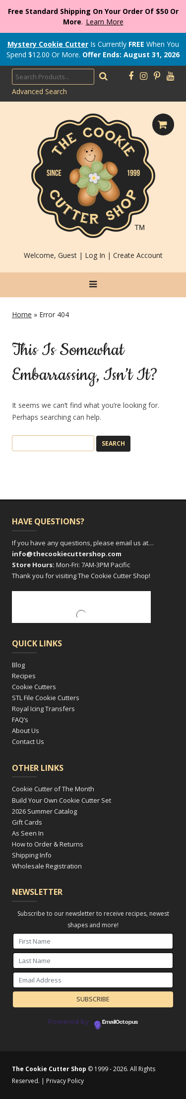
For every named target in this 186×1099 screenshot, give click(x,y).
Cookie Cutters (34, 686)
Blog (18, 664)
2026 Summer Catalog (44, 811)
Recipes (24, 675)
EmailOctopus (120, 1022)
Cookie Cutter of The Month (53, 788)
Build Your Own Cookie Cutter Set (61, 800)
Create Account (138, 255)
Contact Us (28, 741)
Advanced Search (39, 91)
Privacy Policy (65, 1081)
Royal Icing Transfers (43, 708)
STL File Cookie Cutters (45, 697)
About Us (25, 730)
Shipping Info (32, 855)
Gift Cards (27, 822)
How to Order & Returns (47, 844)
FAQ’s (20, 719)
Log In (95, 255)
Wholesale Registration (47, 865)
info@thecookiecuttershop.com (67, 553)
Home (22, 314)
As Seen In (28, 833)
